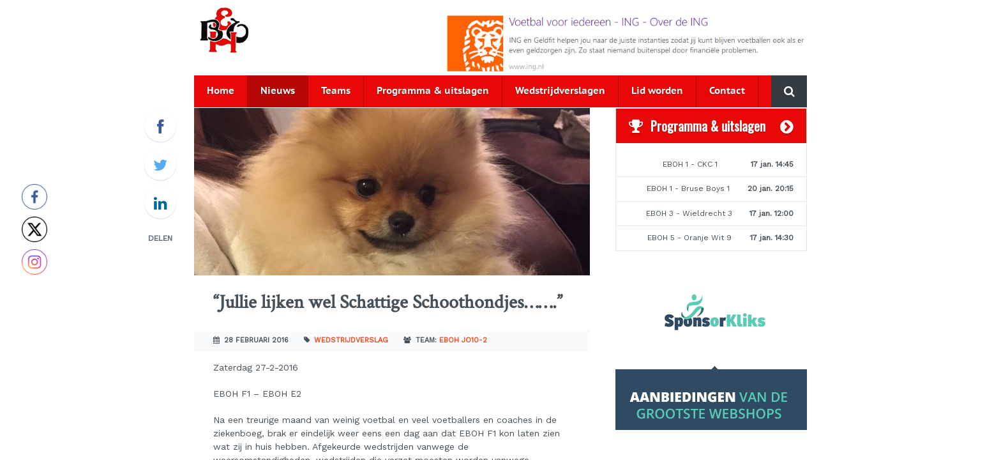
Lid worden (657, 91)
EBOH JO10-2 (463, 340)
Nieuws (277, 91)
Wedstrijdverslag (351, 340)
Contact (727, 91)
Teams (335, 91)
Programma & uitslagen (433, 91)
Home (220, 91)
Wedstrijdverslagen (560, 91)
